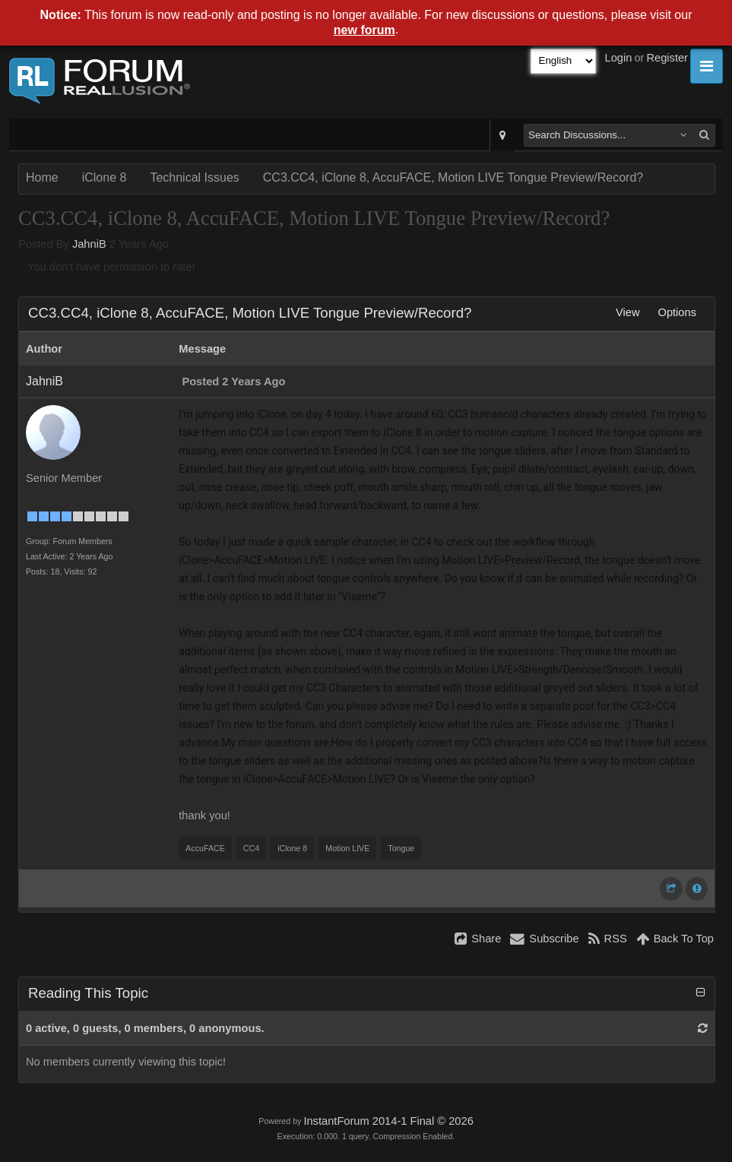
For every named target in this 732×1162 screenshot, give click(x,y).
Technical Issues (194, 177)
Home (42, 177)
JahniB (89, 244)
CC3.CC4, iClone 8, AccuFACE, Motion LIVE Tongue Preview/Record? (453, 177)
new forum (364, 30)
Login (618, 58)
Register (667, 58)
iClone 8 (104, 177)
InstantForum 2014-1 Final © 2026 (388, 1121)
